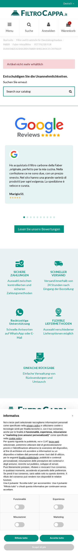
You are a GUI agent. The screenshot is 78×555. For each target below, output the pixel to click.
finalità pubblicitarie (28, 457)
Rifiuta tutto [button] (21, 538)
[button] (72, 415)
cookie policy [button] (15, 438)
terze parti (54, 441)
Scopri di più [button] (39, 547)
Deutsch (69, 3)
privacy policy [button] (33, 425)
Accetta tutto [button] (57, 538)
